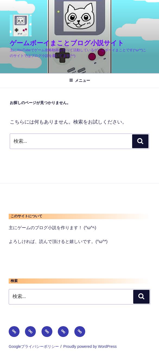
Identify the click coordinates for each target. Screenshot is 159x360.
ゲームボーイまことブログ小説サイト (67, 43)
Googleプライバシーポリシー (34, 346)
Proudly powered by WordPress (90, 346)
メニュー (79, 80)
